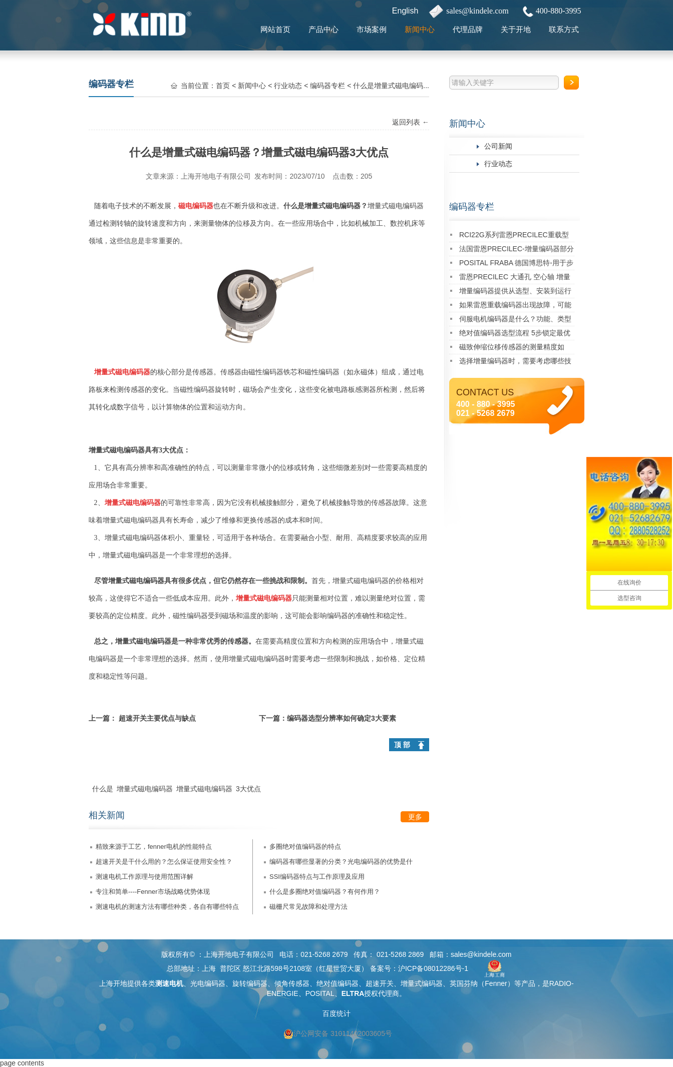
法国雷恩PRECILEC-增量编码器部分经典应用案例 (516, 250)
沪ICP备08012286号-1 (433, 968)
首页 (223, 86)
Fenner (496, 983)
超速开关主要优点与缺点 (157, 718)
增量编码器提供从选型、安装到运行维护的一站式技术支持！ (515, 292)
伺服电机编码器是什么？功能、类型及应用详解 (515, 320)
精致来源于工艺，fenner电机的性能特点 (154, 846)
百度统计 (336, 1013)
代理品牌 (468, 29)
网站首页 (275, 29)
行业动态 (498, 164)
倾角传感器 (291, 983)
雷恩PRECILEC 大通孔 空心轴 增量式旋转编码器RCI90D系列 (514, 278)
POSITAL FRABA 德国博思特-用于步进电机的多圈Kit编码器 (516, 264)
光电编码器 (207, 983)
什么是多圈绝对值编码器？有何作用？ (324, 891)
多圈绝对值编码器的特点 (305, 846)
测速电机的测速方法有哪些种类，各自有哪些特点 (167, 906)
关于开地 (516, 29)
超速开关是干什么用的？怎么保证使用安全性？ (164, 861)
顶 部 (402, 745)
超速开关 (380, 983)
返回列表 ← (410, 122)
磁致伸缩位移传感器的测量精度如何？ (511, 348)
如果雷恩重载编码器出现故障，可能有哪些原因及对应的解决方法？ (515, 306)
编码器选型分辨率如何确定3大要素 (341, 718)
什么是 (102, 789)
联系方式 (564, 29)
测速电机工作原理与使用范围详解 (144, 876)
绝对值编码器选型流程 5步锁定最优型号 (514, 334)
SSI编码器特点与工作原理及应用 (317, 876)
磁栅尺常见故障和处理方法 (308, 906)
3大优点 (248, 789)
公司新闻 (498, 146)
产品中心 (323, 29)
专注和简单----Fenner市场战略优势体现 (153, 891)
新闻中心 (420, 29)
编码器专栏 (471, 207)
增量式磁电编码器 (145, 789)
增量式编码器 (422, 983)
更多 (415, 817)
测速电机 (169, 983)
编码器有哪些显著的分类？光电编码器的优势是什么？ (341, 863)
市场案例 (372, 29)
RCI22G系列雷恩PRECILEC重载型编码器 (514, 236)
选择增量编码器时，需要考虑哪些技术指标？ (515, 362)
